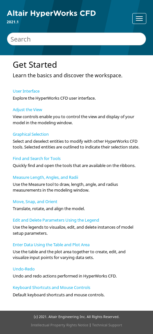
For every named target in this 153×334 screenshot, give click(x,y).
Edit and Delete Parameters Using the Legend (56, 220)
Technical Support (107, 325)
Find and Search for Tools (37, 158)
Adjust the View (27, 109)
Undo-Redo (24, 269)
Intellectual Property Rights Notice (59, 325)
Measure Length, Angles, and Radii (45, 177)
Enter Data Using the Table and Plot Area (51, 244)
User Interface (26, 91)
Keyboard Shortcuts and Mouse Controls (51, 287)
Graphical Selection (31, 134)
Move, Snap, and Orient (35, 201)
